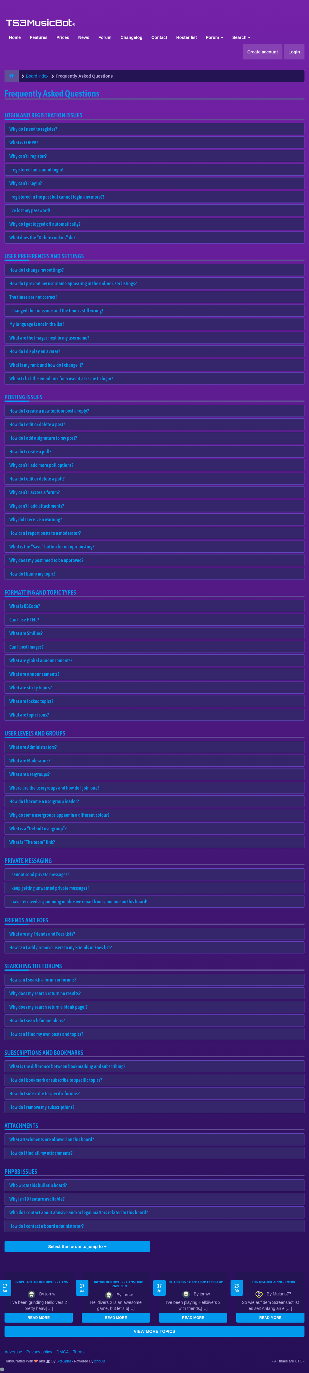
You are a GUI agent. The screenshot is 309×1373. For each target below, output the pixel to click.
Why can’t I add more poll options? (41, 465)
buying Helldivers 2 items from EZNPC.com (119, 1284)
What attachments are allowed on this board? (51, 1139)
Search (241, 37)
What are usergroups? (29, 774)
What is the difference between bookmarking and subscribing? (67, 1066)
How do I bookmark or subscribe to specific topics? (55, 1080)
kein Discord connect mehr (273, 1282)
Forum (105, 37)
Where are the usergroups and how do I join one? (54, 787)
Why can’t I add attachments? (36, 506)
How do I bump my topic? (32, 573)
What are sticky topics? (30, 687)
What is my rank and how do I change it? (46, 365)
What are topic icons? (29, 714)
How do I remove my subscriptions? (42, 1107)
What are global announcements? (40, 660)
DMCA (62, 1351)
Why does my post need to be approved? (46, 560)
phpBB (99, 1361)
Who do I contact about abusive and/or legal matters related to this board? (78, 1212)
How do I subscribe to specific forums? (44, 1093)
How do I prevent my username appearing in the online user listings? (73, 283)
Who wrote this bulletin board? (38, 1185)
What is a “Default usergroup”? (38, 828)
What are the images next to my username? (49, 337)
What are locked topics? (31, 701)
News (83, 37)
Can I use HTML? (24, 619)
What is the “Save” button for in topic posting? (51, 546)
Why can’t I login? (25, 183)
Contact (159, 37)
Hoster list (186, 37)
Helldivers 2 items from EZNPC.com (196, 1282)
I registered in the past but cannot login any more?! (56, 197)
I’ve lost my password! (29, 210)
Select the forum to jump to (77, 1246)
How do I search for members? (37, 1020)
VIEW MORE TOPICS (154, 1331)
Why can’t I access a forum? (34, 492)
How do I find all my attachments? (41, 1153)
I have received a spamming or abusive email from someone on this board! (78, 901)
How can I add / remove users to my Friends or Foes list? (60, 947)
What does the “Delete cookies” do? (42, 237)
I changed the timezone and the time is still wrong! (56, 310)
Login (294, 51)
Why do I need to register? (33, 129)
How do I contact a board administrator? (46, 1226)
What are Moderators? (29, 760)
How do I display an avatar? (34, 351)
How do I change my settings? (36, 270)
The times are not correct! (33, 297)
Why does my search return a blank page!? (48, 1007)
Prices (62, 37)
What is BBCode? (24, 606)
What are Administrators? (33, 747)
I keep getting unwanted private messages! (49, 888)
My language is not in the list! (36, 324)
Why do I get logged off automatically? (45, 224)
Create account (262, 51)
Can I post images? (26, 647)
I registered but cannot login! (36, 169)
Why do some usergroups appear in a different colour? (59, 815)
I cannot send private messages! (39, 874)
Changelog (131, 37)
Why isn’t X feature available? (37, 1199)
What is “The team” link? (32, 842)
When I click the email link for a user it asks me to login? (61, 378)
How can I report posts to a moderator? (45, 533)
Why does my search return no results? (45, 993)
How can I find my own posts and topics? (46, 1034)
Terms (78, 1351)
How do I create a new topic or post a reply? (49, 410)
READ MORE (38, 1318)
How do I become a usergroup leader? (44, 801)
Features (38, 37)
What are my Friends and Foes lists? (42, 934)
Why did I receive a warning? (35, 519)
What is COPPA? (23, 142)
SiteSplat (63, 1361)
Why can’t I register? (28, 156)
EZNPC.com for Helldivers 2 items (41, 1282)
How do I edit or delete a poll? (37, 478)
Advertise (13, 1351)
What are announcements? (34, 674)
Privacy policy (39, 1351)
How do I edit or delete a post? (37, 424)
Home (15, 37)
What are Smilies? (26, 633)
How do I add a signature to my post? (43, 438)
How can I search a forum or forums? (42, 979)
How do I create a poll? (30, 451)
